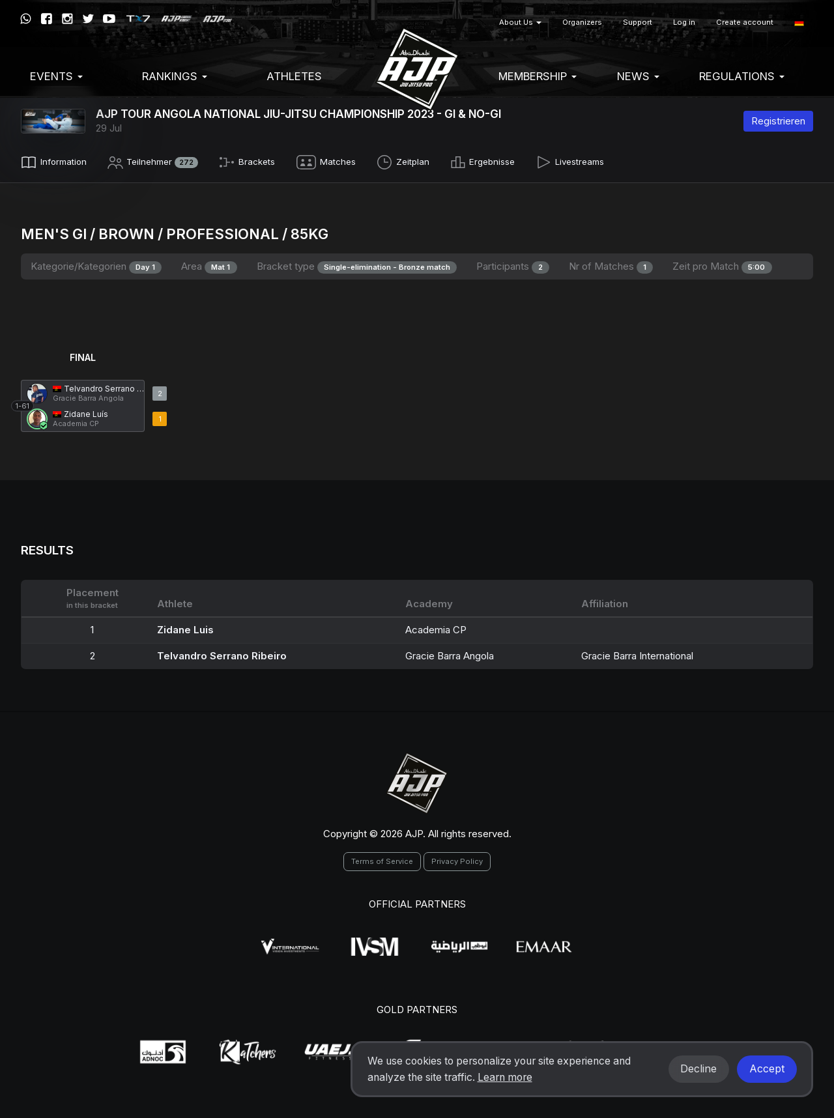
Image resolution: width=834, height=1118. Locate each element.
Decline (698, 1069)
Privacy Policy (457, 858)
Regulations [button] (741, 76)
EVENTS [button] (56, 76)
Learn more (505, 1077)
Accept (766, 1069)
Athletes (294, 76)
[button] (799, 22)
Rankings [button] (174, 76)
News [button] (638, 76)
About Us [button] (520, 22)
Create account (744, 22)
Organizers (582, 22)
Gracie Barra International (637, 652)
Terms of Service (382, 858)
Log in (684, 22)
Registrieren (778, 121)
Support (637, 22)
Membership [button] (537, 76)
